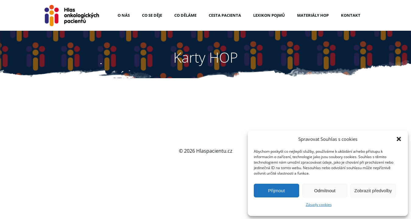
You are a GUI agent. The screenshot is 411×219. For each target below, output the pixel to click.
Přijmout (276, 190)
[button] (399, 137)
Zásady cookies (319, 204)
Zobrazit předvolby (373, 190)
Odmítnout (324, 190)
